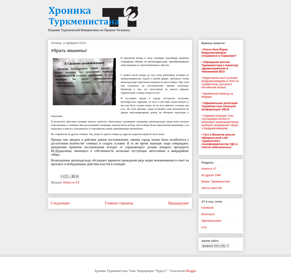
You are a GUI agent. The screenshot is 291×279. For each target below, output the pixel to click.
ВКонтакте (208, 214)
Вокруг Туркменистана (216, 181)
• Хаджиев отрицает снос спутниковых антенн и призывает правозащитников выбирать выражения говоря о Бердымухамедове (220, 122)
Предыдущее (178, 203)
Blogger (191, 270)
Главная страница (119, 203)
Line (204, 227)
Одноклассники (211, 220)
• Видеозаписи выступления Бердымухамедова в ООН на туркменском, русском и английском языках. (220, 82)
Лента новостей (212, 188)
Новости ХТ (71, 182)
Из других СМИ (211, 175)
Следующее (60, 203)
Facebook (208, 207)
